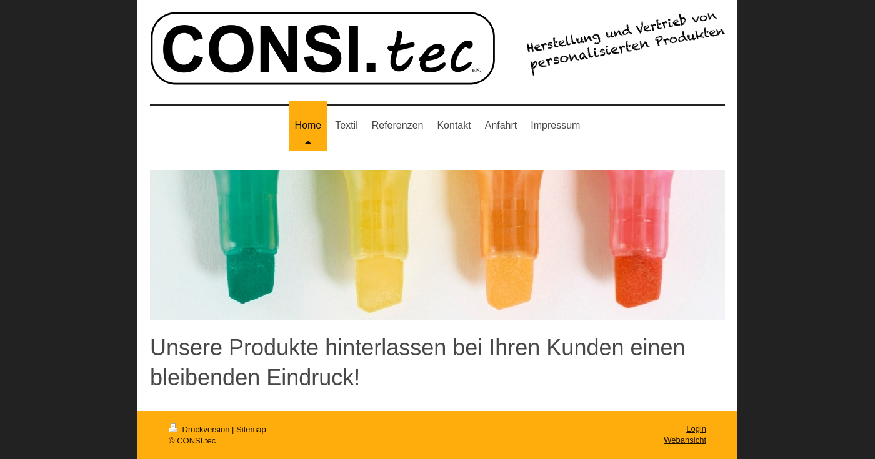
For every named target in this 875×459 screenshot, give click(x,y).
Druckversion (200, 429)
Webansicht (685, 440)
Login (696, 428)
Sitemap (251, 429)
